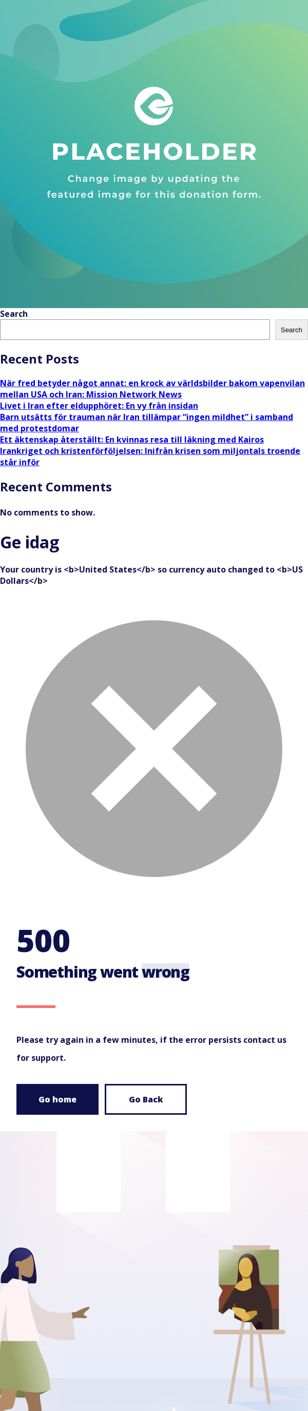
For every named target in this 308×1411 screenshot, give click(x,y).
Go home (57, 1099)
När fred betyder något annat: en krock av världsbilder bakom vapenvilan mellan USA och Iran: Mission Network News (152, 388)
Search (14, 313)
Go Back (146, 1099)
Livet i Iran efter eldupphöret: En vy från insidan (99, 405)
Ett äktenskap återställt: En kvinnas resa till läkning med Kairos (132, 439)
